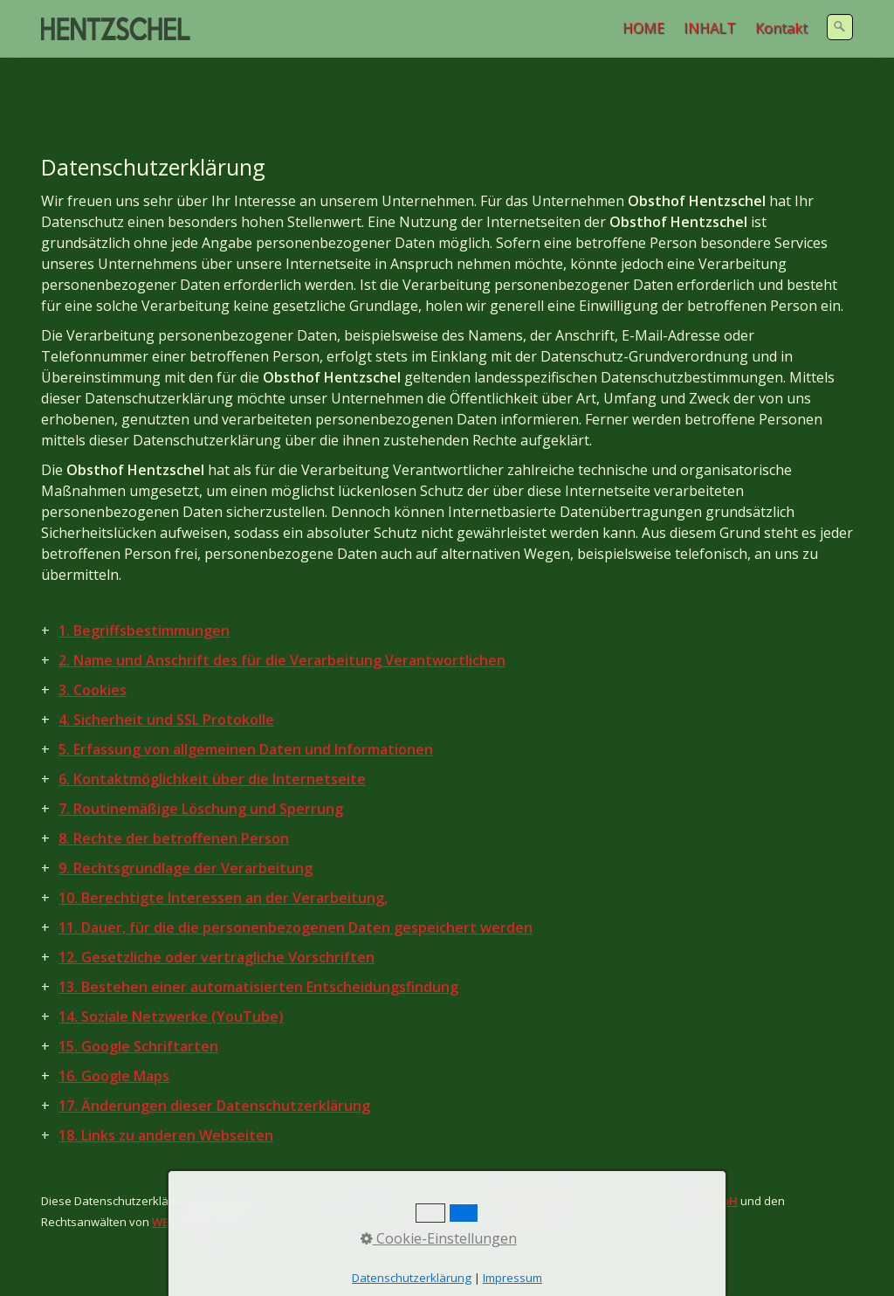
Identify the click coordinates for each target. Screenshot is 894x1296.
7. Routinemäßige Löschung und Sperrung (200, 766)
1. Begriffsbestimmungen (144, 588)
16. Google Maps (113, 1034)
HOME (643, 28)
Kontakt (781, 28)
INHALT (710, 28)
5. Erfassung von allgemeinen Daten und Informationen (245, 707)
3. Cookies (92, 648)
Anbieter (65, 1259)
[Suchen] (840, 27)
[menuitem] (644, 28)
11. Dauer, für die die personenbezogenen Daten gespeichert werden (295, 885)
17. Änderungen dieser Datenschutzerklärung (214, 1063)
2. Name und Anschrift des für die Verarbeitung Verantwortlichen (281, 618)
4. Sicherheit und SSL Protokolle (166, 677)
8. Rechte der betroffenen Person (173, 796)
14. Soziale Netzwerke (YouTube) (171, 974)
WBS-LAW (178, 1180)
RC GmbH (712, 1159)
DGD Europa (530, 1159)
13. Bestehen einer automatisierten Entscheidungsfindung (258, 945)
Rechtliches (220, 1259)
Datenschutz (138, 1259)
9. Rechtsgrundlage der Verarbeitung (185, 826)
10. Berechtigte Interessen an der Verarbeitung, (223, 855)
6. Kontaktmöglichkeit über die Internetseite (212, 737)
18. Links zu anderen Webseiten (165, 1093)
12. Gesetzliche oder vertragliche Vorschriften (216, 915)
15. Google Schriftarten (138, 1004)
